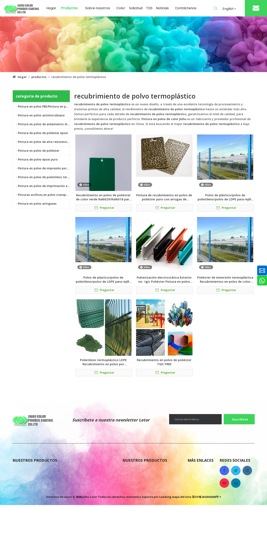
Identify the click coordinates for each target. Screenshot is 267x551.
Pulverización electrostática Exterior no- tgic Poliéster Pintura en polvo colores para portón (164, 279)
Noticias (194, 477)
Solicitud (195, 502)
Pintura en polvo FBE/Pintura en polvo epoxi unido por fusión (44, 106)
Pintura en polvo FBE (140, 469)
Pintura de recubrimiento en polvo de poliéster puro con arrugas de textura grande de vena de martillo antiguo (164, 197)
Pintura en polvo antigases (37, 203)
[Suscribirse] (239, 419)
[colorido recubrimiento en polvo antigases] (133, 44)
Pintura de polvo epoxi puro (38, 159)
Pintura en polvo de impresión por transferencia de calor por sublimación (44, 168)
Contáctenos (198, 485)
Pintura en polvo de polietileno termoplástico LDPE (44, 177)
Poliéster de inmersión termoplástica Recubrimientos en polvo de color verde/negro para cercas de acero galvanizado (225, 279)
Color (192, 493)
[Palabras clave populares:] (215, 8)
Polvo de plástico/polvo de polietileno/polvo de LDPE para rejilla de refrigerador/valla (225, 197)
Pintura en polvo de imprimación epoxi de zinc (44, 186)
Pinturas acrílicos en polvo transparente (44, 195)
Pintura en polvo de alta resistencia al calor (44, 142)
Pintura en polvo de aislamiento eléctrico (44, 124)
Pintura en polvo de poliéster (38, 151)
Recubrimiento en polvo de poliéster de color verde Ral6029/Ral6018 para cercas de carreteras (103, 197)
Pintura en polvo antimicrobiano (41, 115)
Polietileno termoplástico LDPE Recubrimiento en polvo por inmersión (103, 362)
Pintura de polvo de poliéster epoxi (43, 133)
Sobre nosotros (200, 469)
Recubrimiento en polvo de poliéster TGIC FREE (164, 362)
